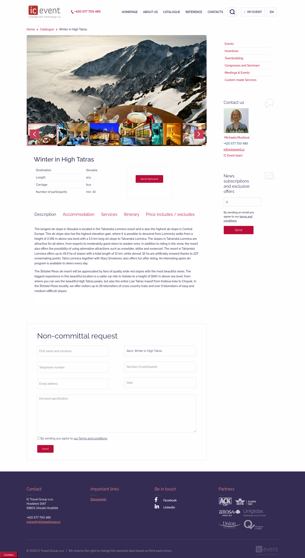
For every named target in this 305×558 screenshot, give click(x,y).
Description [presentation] (45, 214)
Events (229, 43)
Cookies (9, 554)
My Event (254, 12)
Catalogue (171, 12)
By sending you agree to (72, 438)
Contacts (215, 12)
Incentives (232, 51)
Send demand (149, 178)
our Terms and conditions (90, 438)
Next (198, 134)
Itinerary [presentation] (131, 214)
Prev (34, 134)
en (272, 12)
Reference (193, 12)
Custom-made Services (241, 80)
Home (31, 29)
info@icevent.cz (234, 149)
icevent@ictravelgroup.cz (44, 522)
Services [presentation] (109, 214)
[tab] (47, 214)
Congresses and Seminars (242, 65)
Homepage (130, 12)
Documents (98, 499)
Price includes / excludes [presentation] (170, 214)
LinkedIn (165, 506)
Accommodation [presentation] (78, 214)
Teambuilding (234, 58)
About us (150, 12)
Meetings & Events (237, 72)
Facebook (166, 499)
